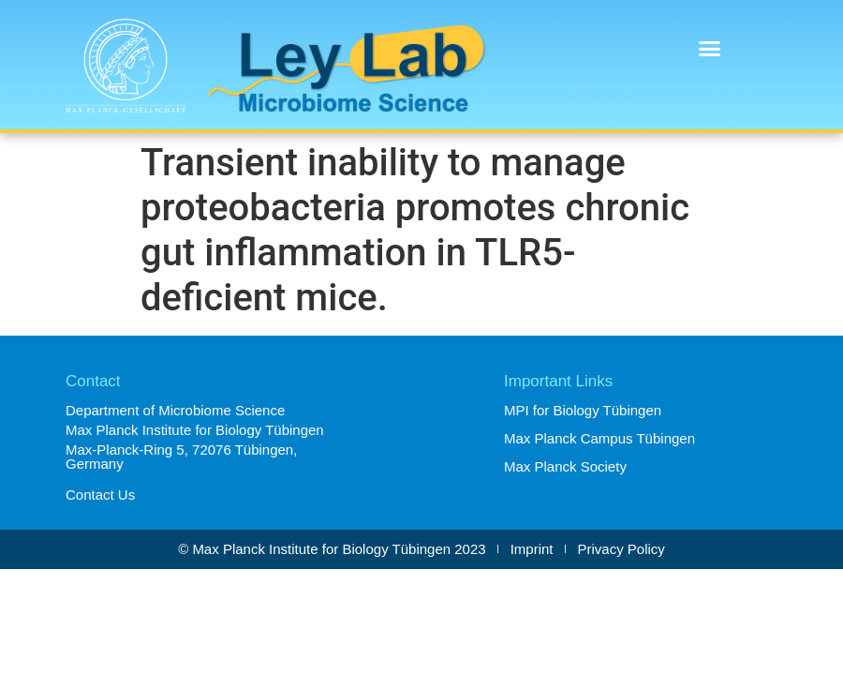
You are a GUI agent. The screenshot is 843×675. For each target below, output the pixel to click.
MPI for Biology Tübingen (582, 410)
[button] (710, 49)
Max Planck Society (565, 466)
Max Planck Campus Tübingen (599, 438)
